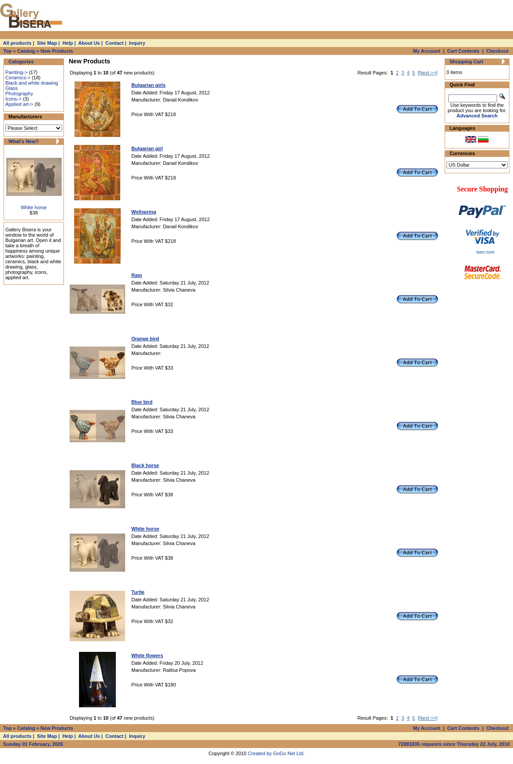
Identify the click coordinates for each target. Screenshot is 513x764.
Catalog (26, 51)
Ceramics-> (18, 77)
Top (7, 51)
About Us (89, 43)
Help (68, 43)
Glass (11, 88)
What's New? (23, 141)
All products (17, 43)
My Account (426, 51)
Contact (114, 43)
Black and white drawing (31, 83)
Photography (19, 93)
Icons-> (13, 98)
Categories (21, 61)
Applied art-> (19, 104)
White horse (34, 207)
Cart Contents (463, 51)
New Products (56, 51)
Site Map (47, 43)
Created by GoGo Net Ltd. (276, 753)
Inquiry (137, 43)
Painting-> (16, 72)
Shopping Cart (466, 61)
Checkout (497, 51)
